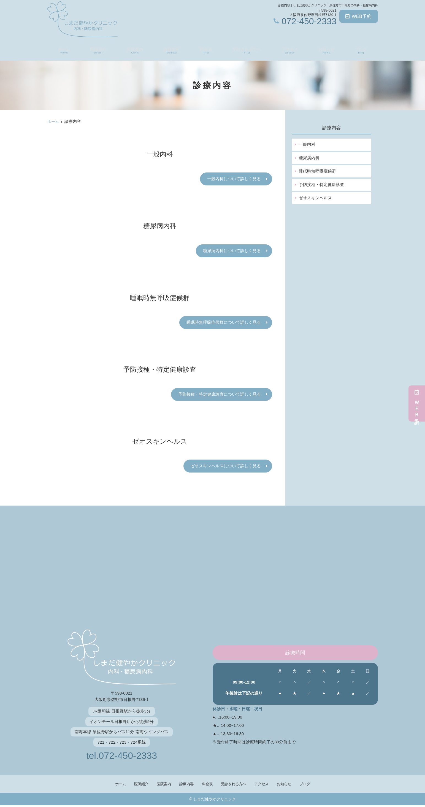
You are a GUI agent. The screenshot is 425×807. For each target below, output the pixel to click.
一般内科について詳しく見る (234, 179)
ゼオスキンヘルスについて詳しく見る (226, 467)
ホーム (62, 50)
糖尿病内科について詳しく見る (232, 251)
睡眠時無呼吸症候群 (317, 171)
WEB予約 (358, 16)
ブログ (361, 50)
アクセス (291, 50)
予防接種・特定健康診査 (321, 185)
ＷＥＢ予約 (416, 403)
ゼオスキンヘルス (315, 198)
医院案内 (134, 50)
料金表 (204, 50)
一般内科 (307, 144)
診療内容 (171, 50)
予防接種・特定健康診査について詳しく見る (219, 395)
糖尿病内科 (309, 158)
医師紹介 (97, 50)
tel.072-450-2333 (121, 757)
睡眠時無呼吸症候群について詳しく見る (223, 323)
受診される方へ (246, 50)
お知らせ (328, 50)
